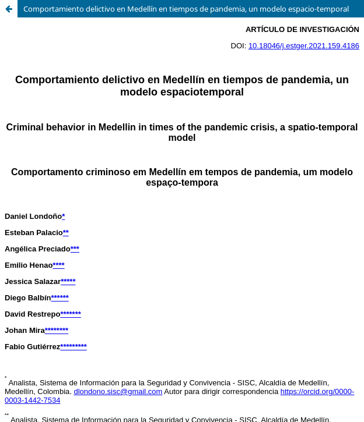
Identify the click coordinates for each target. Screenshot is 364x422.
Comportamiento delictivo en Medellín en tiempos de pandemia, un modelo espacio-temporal (186, 8)
